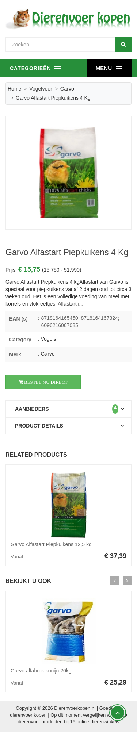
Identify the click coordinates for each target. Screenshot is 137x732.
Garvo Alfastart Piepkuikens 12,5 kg (51, 544)
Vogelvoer (40, 89)
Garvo (67, 89)
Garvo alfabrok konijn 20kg (41, 671)
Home (14, 89)
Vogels (48, 339)
